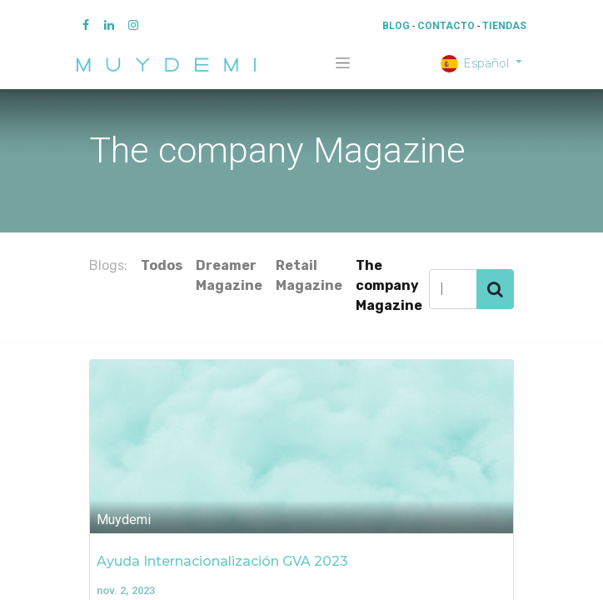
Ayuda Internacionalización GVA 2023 (222, 561)
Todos (161, 265)
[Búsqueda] (495, 289)
